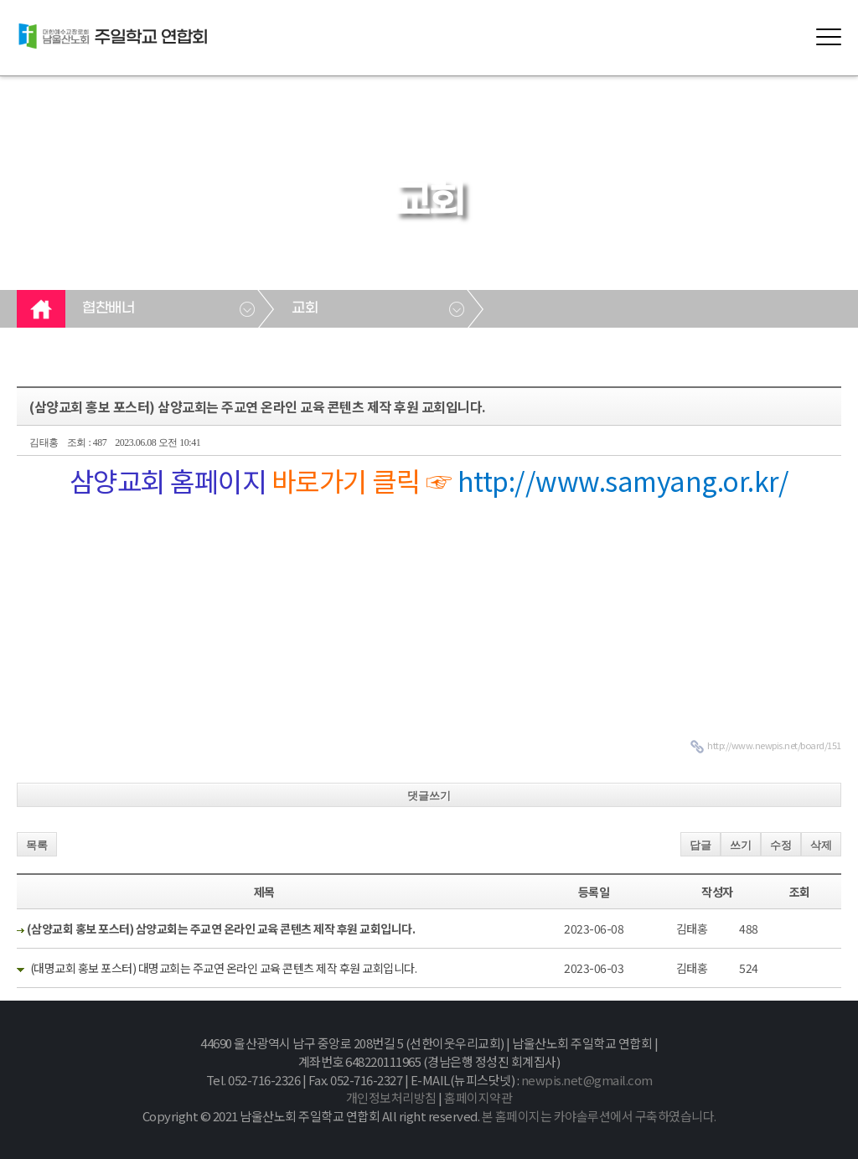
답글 (700, 845)
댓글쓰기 (429, 795)
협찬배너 (108, 308)
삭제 (821, 845)
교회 (305, 308)
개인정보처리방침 (391, 1097)
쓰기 (741, 845)
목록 (37, 845)
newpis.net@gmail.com (587, 1080)
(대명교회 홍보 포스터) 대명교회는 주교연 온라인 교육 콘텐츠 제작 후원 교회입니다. (223, 968)
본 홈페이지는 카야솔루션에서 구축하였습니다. (599, 1116)
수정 (781, 845)
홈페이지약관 (478, 1097)
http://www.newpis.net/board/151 (774, 745)
